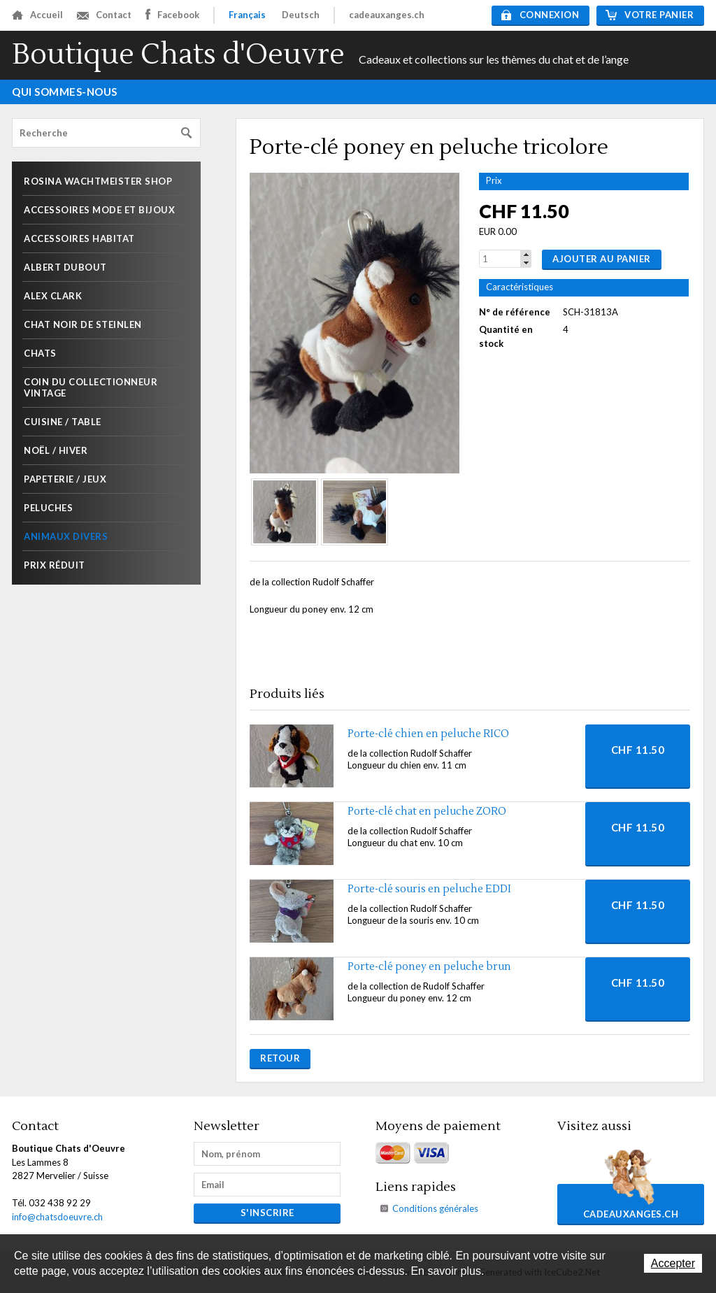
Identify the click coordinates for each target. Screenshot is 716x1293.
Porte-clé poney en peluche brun (429, 966)
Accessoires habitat (79, 238)
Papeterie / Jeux (65, 479)
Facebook (172, 14)
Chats (40, 353)
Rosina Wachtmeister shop (98, 181)
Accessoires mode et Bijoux (99, 209)
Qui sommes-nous (64, 91)
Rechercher (186, 133)
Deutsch (301, 14)
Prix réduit (54, 565)
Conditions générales (435, 1208)
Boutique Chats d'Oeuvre (178, 55)
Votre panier (650, 14)
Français (247, 14)
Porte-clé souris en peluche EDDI (429, 889)
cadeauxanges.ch (386, 14)
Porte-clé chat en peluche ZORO (427, 811)
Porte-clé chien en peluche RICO (428, 734)
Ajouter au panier (601, 258)
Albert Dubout (65, 267)
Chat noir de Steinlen (83, 324)
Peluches (48, 507)
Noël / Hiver (55, 450)
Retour (280, 1058)
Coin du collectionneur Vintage (90, 387)
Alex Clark (53, 295)
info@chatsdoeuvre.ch (57, 1216)
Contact (104, 14)
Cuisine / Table (62, 421)
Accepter (673, 1263)
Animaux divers (66, 536)
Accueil (37, 14)
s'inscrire (267, 1212)
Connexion (540, 14)
